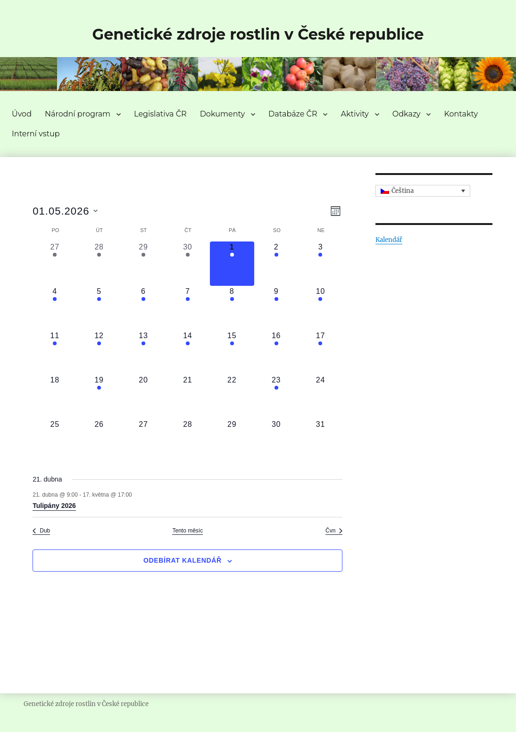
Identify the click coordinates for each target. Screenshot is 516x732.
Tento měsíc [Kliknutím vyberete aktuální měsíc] (187, 530)
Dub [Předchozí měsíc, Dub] (41, 530)
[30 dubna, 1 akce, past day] (188, 263)
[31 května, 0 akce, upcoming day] (321, 441)
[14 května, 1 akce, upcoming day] (188, 352)
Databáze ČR (292, 113)
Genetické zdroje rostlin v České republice (258, 34)
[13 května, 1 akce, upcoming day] (143, 352)
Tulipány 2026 (54, 505)
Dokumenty (222, 113)
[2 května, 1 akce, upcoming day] (276, 263)
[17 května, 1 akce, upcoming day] (321, 352)
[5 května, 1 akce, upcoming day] (99, 308)
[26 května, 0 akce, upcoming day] (99, 441)
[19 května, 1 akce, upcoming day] (99, 396)
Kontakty (461, 113)
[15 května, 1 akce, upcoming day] (232, 352)
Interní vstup (36, 133)
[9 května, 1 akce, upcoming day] (276, 308)
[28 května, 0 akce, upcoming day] (188, 441)
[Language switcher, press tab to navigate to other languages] (423, 191)
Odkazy (406, 113)
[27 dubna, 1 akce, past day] (55, 263)
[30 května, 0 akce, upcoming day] (276, 441)
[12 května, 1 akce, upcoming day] (99, 352)
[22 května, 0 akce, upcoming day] (232, 396)
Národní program (77, 113)
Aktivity (354, 113)
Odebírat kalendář (182, 560)
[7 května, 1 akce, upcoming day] (188, 308)
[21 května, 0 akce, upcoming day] (188, 396)
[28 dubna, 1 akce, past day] (99, 263)
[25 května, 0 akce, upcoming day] (55, 441)
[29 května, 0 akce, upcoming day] (232, 441)
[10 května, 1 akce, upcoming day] (321, 308)
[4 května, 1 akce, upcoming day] (55, 308)
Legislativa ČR (160, 113)
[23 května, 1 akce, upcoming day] (276, 396)
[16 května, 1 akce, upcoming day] (276, 352)
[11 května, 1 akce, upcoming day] (55, 352)
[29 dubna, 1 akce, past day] (143, 263)
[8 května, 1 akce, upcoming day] (232, 308)
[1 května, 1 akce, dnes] (232, 263)
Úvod (22, 113)
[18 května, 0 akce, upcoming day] (55, 396)
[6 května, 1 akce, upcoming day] (143, 308)
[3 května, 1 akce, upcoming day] (321, 263)
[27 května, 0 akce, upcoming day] (143, 441)
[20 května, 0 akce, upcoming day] (143, 396)
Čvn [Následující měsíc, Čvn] (333, 530)
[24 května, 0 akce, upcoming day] (321, 396)
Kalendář (388, 240)
